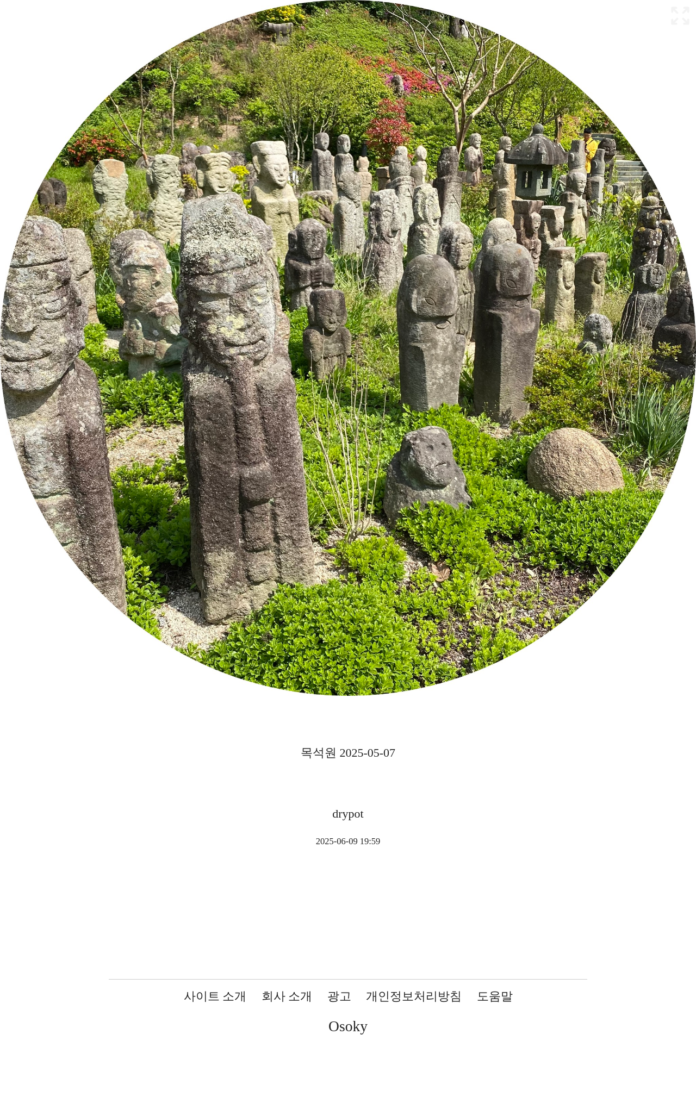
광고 (339, 996)
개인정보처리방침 (414, 996)
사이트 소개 (215, 996)
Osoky (348, 1026)
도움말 (495, 996)
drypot (347, 813)
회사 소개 (287, 996)
